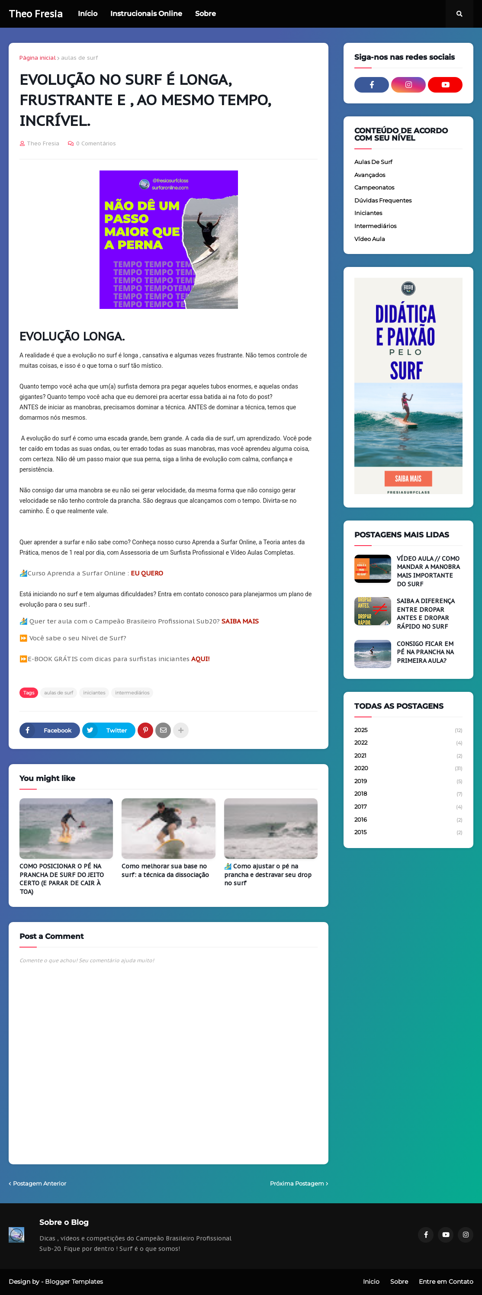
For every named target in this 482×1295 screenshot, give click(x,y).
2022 (408, 743)
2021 (408, 756)
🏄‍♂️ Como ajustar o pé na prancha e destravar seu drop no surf (268, 874)
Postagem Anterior (39, 1183)
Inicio (371, 1281)
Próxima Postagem (297, 1183)
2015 (408, 833)
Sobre (399, 1281)
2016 (408, 820)
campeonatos (374, 187)
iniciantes (94, 693)
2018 (408, 794)
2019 (408, 782)
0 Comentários (96, 143)
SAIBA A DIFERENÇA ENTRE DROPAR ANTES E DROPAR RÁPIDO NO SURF (425, 613)
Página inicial (37, 57)
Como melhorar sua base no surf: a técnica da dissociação (165, 870)
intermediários (132, 693)
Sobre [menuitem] (205, 14)
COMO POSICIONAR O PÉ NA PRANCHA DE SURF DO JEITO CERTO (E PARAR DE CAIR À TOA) (61, 879)
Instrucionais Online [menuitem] (146, 14)
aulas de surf (79, 57)
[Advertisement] (408, 915)
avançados (369, 174)
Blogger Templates (74, 1281)
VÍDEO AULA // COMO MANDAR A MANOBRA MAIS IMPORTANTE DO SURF (428, 571)
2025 (408, 730)
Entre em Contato (446, 1281)
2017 (408, 807)
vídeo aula (369, 238)
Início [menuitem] (87, 14)
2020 (408, 769)
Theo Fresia (36, 14)
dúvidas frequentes (382, 200)
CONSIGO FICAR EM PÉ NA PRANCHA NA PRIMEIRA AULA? (425, 652)
